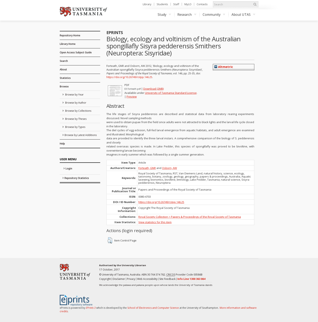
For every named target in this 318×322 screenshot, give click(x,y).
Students (162, 4)
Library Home (68, 44)
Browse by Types (75, 127)
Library (147, 4)
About (63, 69)
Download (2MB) (153, 89)
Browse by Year (74, 94)
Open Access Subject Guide (76, 52)
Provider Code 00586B (184, 275)
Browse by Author (75, 102)
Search (64, 61)
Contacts (202, 4)
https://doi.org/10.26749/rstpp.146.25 (129, 77)
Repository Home (70, 35)
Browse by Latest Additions (81, 135)
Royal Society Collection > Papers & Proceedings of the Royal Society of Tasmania (189, 217)
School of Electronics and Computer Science (153, 308)
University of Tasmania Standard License (171, 93)
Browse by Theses (76, 119)
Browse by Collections (78, 111)
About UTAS (243, 14)
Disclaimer (119, 279)
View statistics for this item (155, 222)
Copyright (105, 279)
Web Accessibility (147, 279)
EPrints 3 (91, 308)
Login (69, 168)
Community (214, 14)
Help (62, 143)
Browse (64, 86)
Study (164, 14)
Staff (176, 4)
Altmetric (223, 67)
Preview (132, 96)
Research (186, 14)
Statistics (65, 78)
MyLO (187, 4)
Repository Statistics (77, 178)
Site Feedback (167, 279)
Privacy (131, 279)
